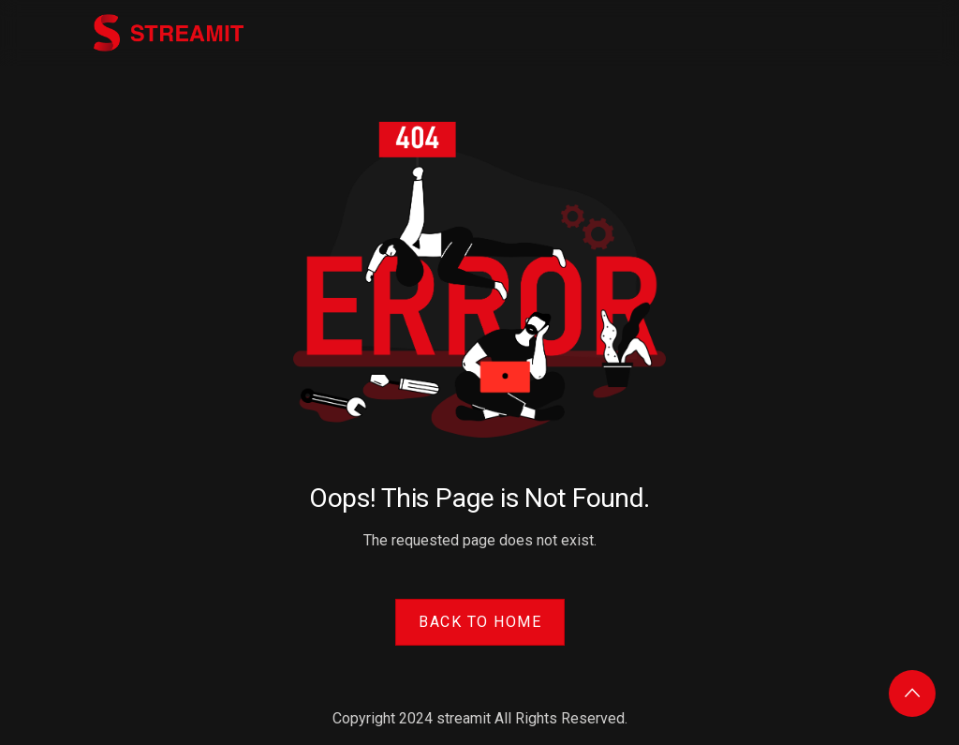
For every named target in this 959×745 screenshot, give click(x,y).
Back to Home (480, 622)
